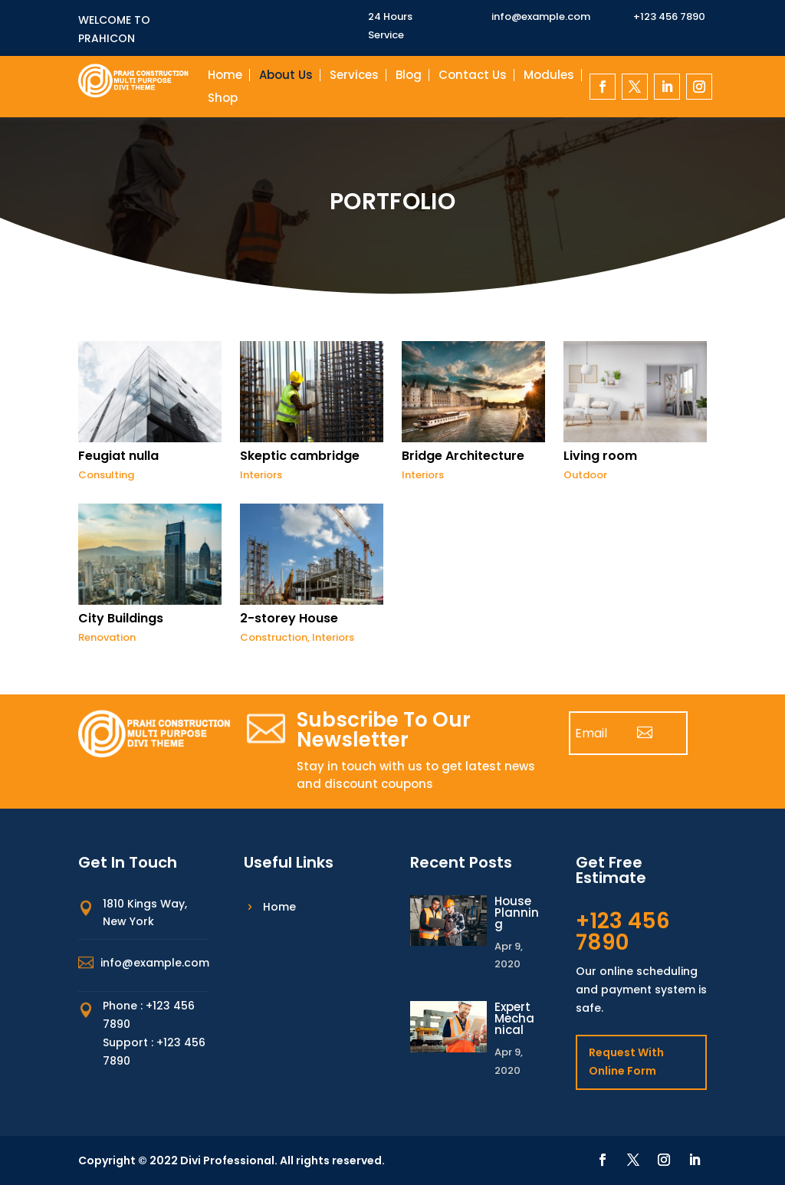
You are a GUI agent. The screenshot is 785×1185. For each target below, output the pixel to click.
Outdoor (585, 475)
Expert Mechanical (514, 1018)
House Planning (516, 912)
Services (354, 76)
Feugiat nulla (118, 455)
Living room (600, 455)
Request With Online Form (626, 1061)
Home (225, 76)
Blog (409, 76)
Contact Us (472, 76)
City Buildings (120, 618)
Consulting (106, 475)
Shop (223, 99)
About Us (286, 76)
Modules (549, 76)
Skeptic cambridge (300, 455)
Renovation (107, 637)
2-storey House (289, 618)
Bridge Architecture (463, 455)
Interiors (261, 475)
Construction (273, 637)
